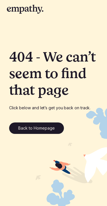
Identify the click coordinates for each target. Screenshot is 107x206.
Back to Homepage (36, 128)
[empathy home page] (25, 9)
